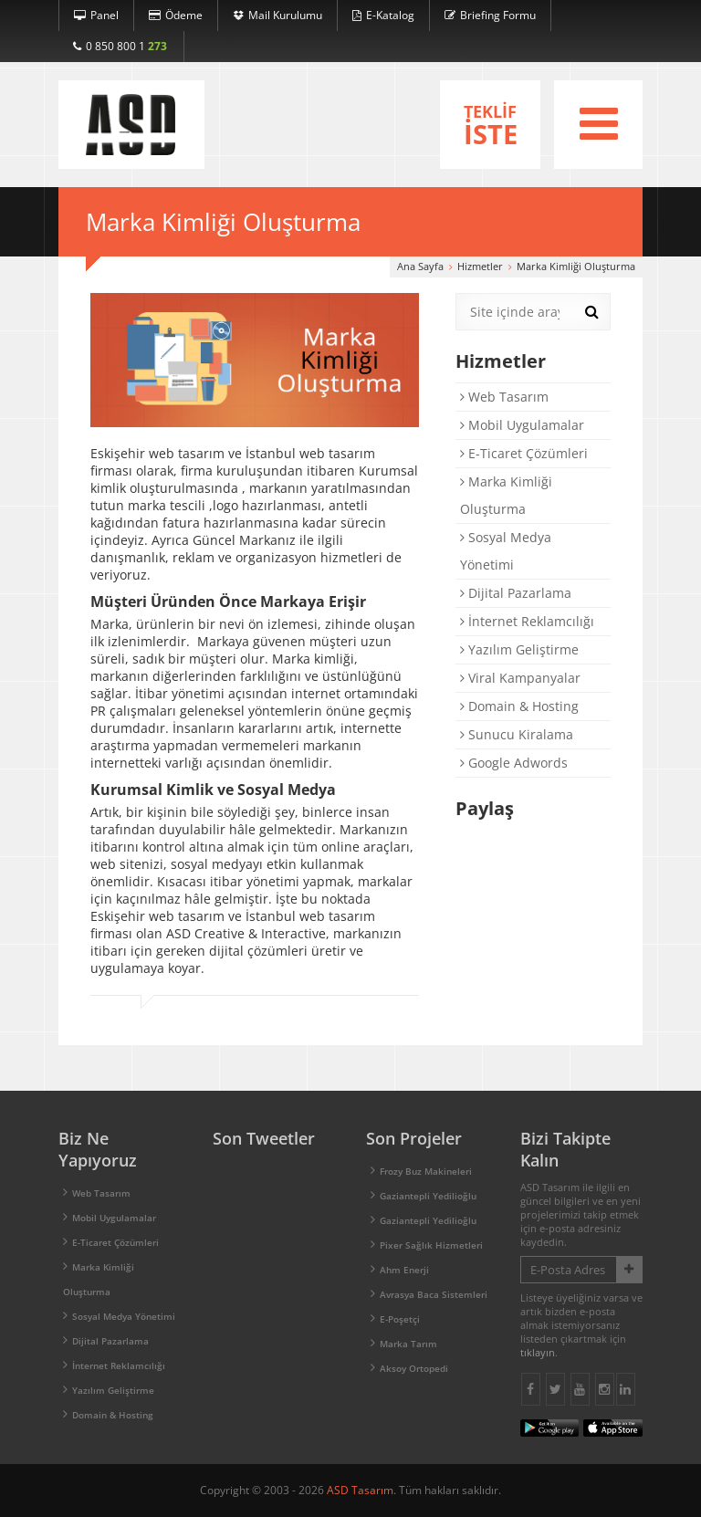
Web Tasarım (504, 396)
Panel (96, 15)
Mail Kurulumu (277, 15)
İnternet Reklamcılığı (527, 621)
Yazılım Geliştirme (519, 649)
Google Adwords (514, 762)
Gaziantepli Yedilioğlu (428, 1195)
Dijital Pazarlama (515, 593)
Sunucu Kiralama (516, 734)
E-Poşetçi (400, 1319)
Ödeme (176, 15)
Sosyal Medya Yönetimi (505, 550)
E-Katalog (383, 15)
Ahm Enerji (404, 1269)
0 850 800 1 (120, 46)
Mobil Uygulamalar (522, 425)
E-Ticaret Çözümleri (524, 453)
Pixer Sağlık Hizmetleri (431, 1245)
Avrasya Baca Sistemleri (433, 1294)
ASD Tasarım (360, 1490)
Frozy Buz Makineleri (426, 1171)
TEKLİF (490, 126)
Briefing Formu (490, 15)
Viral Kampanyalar (520, 677)
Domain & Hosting (519, 706)
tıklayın (537, 1352)
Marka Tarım (408, 1343)
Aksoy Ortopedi (414, 1368)
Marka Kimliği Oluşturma (506, 495)
